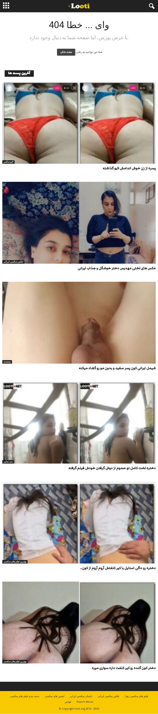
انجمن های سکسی (54, 696)
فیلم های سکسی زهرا (136, 696)
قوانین (68, 701)
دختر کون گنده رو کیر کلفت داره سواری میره (124, 668)
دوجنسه (7, 361)
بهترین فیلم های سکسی (14, 561)
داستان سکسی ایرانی (81, 696)
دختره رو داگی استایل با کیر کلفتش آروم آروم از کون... (118, 568)
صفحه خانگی (66, 52)
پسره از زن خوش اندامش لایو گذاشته (129, 168)
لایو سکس (8, 161)
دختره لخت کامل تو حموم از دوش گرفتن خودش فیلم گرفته (112, 468)
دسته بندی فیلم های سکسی (24, 696)
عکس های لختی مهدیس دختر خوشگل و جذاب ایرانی (117, 268)
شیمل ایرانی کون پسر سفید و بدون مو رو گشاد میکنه (117, 368)
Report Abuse (84, 701)
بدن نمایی (8, 461)
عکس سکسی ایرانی (13, 261)
